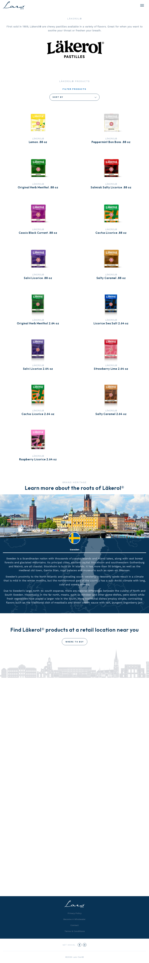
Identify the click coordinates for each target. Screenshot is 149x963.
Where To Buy (74, 642)
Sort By (74, 97)
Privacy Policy (74, 913)
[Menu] (142, 5)
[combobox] (74, 97)
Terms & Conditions (74, 931)
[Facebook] (79, 945)
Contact (74, 925)
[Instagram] (84, 945)
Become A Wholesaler (74, 919)
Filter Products (74, 89)
